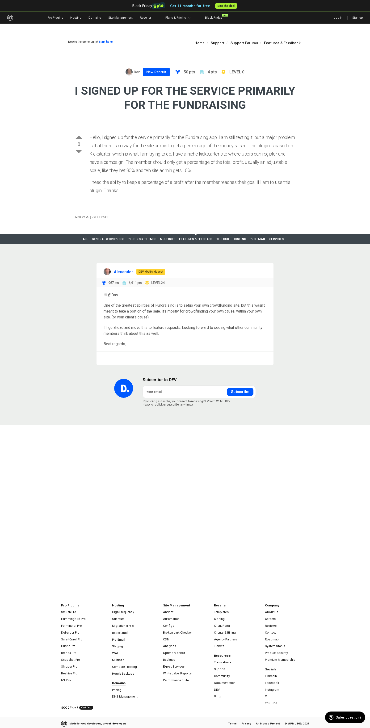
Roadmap (272, 638)
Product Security (276, 651)
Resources (222, 654)
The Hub (222, 239)
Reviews (271, 625)
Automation (171, 618)
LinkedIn (271, 674)
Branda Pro (68, 651)
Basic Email (120, 632)
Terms (232, 720)
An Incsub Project (268, 720)
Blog (217, 694)
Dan (137, 72)
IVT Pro (66, 678)
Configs (168, 625)
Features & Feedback (282, 43)
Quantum (118, 618)
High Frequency (123, 612)
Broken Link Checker (177, 631)
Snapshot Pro (70, 658)
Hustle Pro (68, 645)
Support (217, 43)
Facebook (272, 680)
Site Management (120, 17)
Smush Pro (68, 612)
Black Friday (216, 16)
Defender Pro (70, 631)
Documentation (225, 680)
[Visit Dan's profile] (129, 72)
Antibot (168, 612)
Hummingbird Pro (73, 618)
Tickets (219, 645)
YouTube (271, 700)
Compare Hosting (124, 665)
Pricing (117, 687)
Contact (270, 631)
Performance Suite (176, 678)
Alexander (123, 271)
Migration (123, 625)
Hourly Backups (123, 671)
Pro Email (258, 239)
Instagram (272, 687)
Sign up (357, 17)
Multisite (168, 239)
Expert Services (174, 664)
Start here (106, 41)
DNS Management (125, 694)
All (85, 239)
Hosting (75, 17)
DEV (217, 687)
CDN (166, 638)
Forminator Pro (71, 625)
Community (222, 674)
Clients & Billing (225, 631)
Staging (117, 645)
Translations (222, 661)
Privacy (246, 720)
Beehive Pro (69, 671)
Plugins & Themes (142, 239)
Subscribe (240, 391)
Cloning (219, 618)
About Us (271, 612)
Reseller (145, 17)
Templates (221, 612)
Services (276, 239)
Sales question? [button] (349, 717)
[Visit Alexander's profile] (107, 271)
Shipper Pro (69, 664)
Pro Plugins (55, 17)
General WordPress (108, 239)
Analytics (169, 645)
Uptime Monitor (174, 651)
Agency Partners (225, 638)
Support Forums (244, 43)
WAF (115, 651)
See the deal (226, 6)
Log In (338, 17)
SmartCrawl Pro (72, 638)
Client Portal (222, 625)
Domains (94, 17)
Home (199, 43)
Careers (270, 618)
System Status (275, 645)
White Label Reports (177, 671)
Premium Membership (280, 658)
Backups (169, 658)
